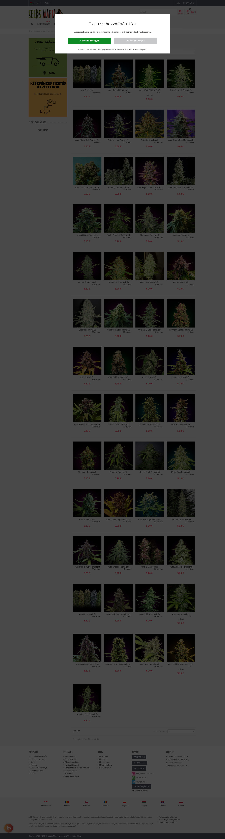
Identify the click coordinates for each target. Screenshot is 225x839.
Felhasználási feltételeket (116, 49)
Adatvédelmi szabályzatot (138, 49)
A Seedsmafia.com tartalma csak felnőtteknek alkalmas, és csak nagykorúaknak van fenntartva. (112, 32)
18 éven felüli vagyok (89, 41)
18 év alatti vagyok (136, 41)
